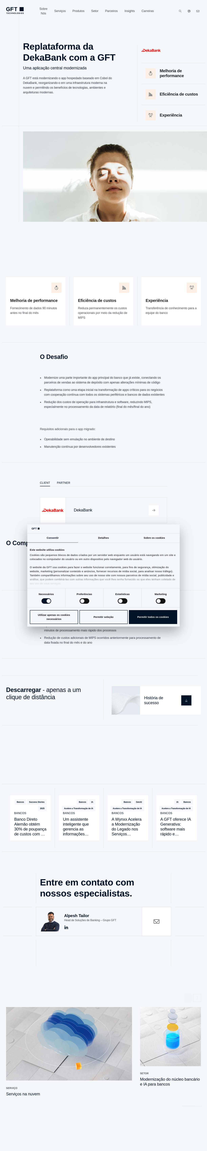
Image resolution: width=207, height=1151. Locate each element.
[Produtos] (78, 11)
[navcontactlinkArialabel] (198, 11)
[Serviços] (60, 11)
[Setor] (95, 11)
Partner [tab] (63, 482)
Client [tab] (45, 482)
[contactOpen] (156, 921)
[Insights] (129, 11)
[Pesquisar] (180, 11)
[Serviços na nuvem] (69, 1053)
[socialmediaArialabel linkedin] (66, 928)
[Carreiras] (147, 11)
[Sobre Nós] (43, 11)
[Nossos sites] (189, 11)
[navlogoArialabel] (15, 10)
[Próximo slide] (197, 998)
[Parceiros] (111, 11)
